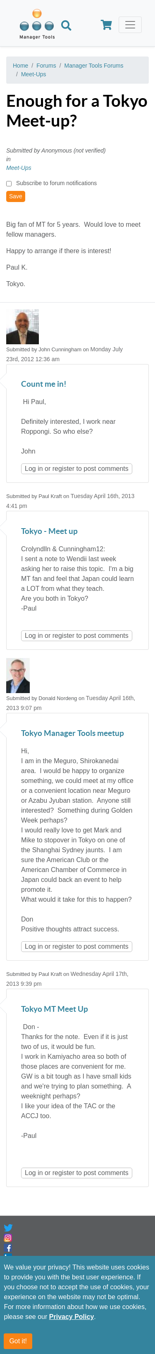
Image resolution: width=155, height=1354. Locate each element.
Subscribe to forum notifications (56, 183)
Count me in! (44, 384)
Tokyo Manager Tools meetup (72, 734)
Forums (46, 65)
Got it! (18, 1341)
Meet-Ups (33, 74)
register (63, 468)
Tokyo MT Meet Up (54, 1009)
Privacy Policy (71, 1317)
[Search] (66, 26)
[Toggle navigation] (130, 24)
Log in (34, 468)
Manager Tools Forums (94, 65)
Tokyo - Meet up (49, 532)
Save (15, 196)
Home (20, 65)
